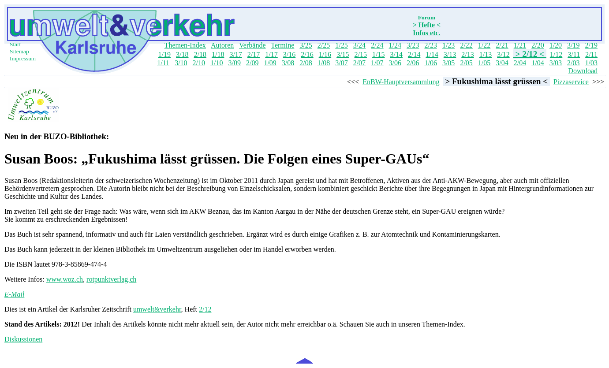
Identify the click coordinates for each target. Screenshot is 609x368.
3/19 (573, 45)
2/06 (413, 63)
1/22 (484, 45)
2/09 (252, 63)
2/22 (466, 45)
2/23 (430, 45)
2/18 (200, 54)
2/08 (305, 63)
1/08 (324, 63)
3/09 (234, 63)
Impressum (23, 58)
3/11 (574, 54)
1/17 (271, 54)
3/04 (502, 63)
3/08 (288, 63)
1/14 (432, 54)
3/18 (182, 54)
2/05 (466, 63)
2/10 (199, 63)
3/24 (359, 45)
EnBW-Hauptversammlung (400, 81)
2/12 (205, 309)
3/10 (181, 63)
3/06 (395, 63)
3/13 (450, 54)
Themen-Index (185, 45)
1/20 (555, 45)
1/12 (556, 54)
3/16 (289, 54)
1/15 (378, 54)
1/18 (218, 54)
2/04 (520, 63)
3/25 (305, 45)
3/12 (503, 54)
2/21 (502, 45)
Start (15, 44)
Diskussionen (23, 339)
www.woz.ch (64, 279)
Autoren (222, 45)
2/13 (467, 54)
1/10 (216, 63)
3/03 (555, 63)
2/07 (359, 63)
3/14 (396, 54)
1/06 (430, 63)
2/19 (591, 45)
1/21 (520, 45)
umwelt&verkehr (157, 309)
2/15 (361, 54)
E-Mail (14, 294)
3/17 (235, 54)
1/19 (164, 54)
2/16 (307, 54)
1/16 (325, 54)
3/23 (413, 45)
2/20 (537, 45)
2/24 (377, 45)
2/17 (253, 54)
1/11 (163, 63)
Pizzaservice (571, 81)
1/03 (591, 63)
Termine (282, 45)
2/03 (573, 63)
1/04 (537, 63)
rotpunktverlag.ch (111, 279)
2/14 (414, 54)
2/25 (324, 45)
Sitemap (19, 51)
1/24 (395, 45)
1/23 (448, 45)
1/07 (377, 63)
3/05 (448, 63)
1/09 (270, 63)
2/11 (591, 54)
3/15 (342, 54)
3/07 (341, 63)
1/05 (484, 63)
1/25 (341, 45)
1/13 (485, 54)
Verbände (252, 45)
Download (583, 70)
